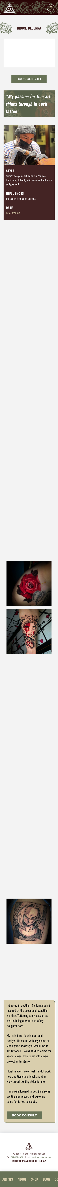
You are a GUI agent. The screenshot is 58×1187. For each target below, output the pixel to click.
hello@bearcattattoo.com (40, 1157)
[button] (50, 8)
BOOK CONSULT (29, 79)
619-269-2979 (17, 1157)
